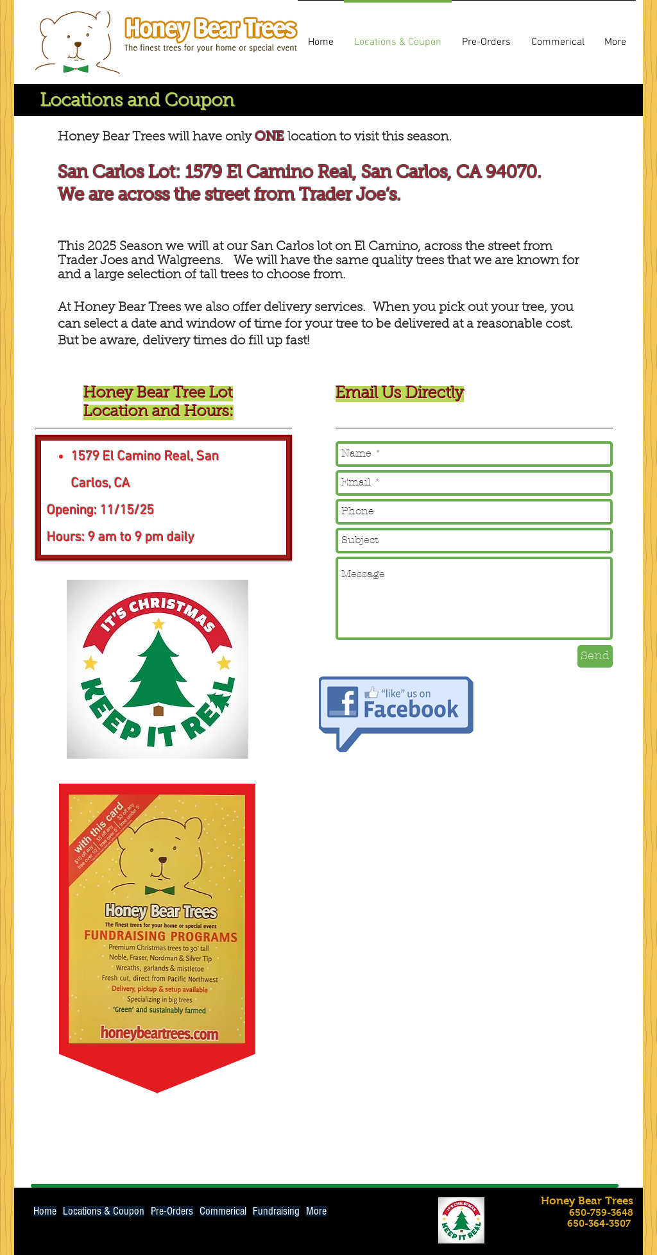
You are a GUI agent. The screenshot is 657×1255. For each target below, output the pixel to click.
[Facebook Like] (511, 1210)
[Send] (595, 656)
